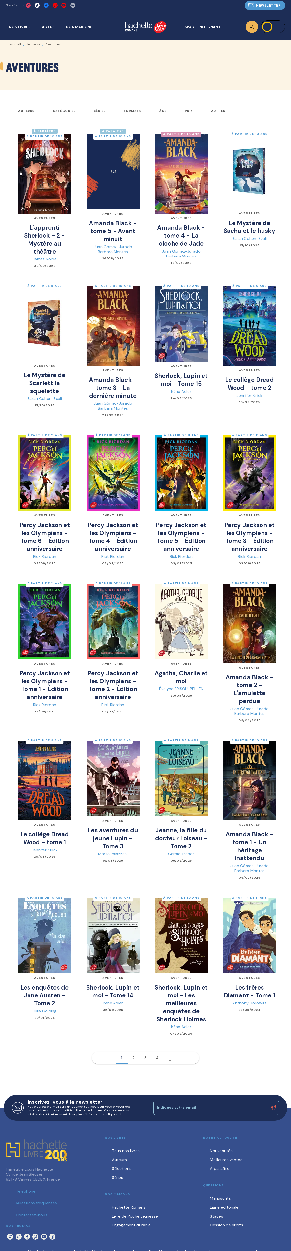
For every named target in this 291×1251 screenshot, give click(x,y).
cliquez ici (113, 1114)
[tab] (22, 27)
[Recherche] (252, 27)
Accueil (15, 44)
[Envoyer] (273, 1107)
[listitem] (28, 5)
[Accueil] (146, 27)
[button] (265, 5)
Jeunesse (33, 44)
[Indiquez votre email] (210, 1108)
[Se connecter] (273, 26)
